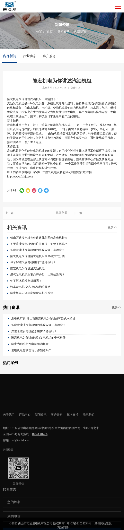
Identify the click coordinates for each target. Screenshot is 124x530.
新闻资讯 (63, 31)
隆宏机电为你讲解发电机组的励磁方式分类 (37, 256)
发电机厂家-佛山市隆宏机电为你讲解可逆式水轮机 (43, 318)
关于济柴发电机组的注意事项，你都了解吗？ (39, 243)
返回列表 (61, 215)
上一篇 (9, 216)
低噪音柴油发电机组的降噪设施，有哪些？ (37, 250)
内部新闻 (80, 31)
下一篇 (77, 216)
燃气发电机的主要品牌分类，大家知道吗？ (37, 274)
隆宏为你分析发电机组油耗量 (29, 344)
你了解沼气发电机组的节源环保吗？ (33, 262)
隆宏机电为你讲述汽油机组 (27, 268)
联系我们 (88, 454)
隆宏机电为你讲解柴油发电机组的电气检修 (38, 337)
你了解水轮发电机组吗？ (26, 280)
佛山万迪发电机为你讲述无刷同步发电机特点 (39, 237)
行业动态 (29, 56)
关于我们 (9, 454)
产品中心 (24, 454)
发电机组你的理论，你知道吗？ (31, 350)
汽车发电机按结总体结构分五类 (30, 286)
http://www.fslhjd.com (20, 176)
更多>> (112, 227)
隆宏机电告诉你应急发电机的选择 (31, 293)
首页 (50, 31)
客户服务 (49, 56)
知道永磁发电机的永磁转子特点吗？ (34, 331)
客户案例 (56, 454)
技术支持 (72, 454)
